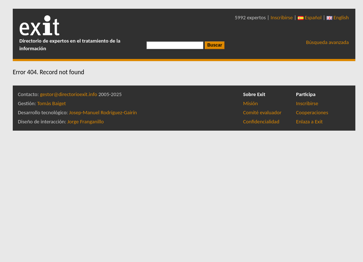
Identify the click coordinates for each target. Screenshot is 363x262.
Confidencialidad (261, 121)
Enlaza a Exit (309, 121)
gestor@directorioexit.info (68, 94)
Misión (250, 103)
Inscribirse (282, 17)
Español (310, 17)
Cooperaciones (312, 112)
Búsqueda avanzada (327, 42)
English (338, 17)
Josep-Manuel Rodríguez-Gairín (103, 112)
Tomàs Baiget (51, 103)
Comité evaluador (262, 112)
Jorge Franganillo (85, 121)
